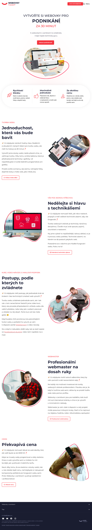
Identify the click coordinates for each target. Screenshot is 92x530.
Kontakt (3, 525)
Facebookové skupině (13, 332)
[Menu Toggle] (86, 4)
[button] (46, 504)
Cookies (37, 525)
